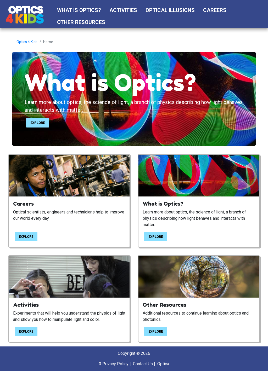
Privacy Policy (115, 363)
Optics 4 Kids (26, 42)
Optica (163, 363)
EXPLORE (37, 123)
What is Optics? (79, 10)
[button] (114, 22)
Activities (123, 10)
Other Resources (81, 22)
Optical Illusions (170, 10)
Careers (214, 10)
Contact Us (143, 363)
